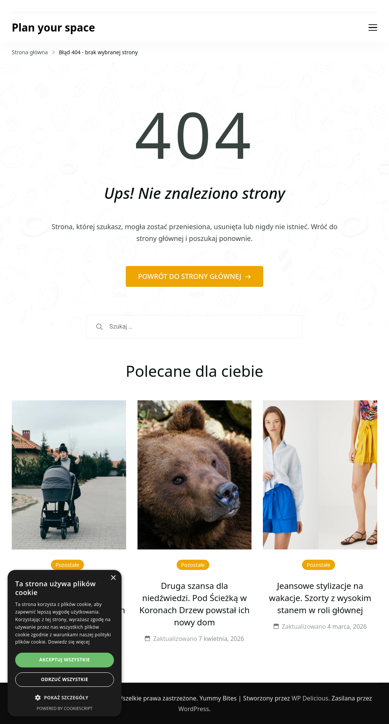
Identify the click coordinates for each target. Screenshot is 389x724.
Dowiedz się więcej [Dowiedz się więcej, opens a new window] (69, 642)
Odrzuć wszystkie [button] (64, 679)
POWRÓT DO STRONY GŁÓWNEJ (190, 276)
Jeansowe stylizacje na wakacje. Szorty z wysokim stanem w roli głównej (320, 597)
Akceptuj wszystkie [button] (64, 659)
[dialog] (65, 643)
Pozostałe (67, 564)
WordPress (194, 709)
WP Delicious (309, 698)
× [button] (113, 578)
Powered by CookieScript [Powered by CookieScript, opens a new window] (65, 708)
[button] (64, 698)
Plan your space (53, 27)
